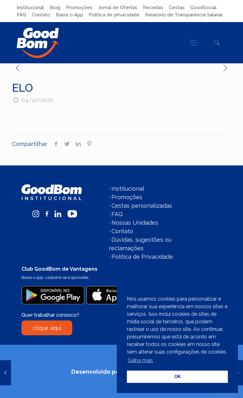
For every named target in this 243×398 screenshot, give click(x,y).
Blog (55, 7)
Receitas (153, 7)
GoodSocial (203, 7)
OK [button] (177, 376)
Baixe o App (69, 15)
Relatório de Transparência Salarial (183, 15)
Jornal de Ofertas (117, 7)
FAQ (21, 15)
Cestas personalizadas (141, 205)
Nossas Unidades (134, 222)
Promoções (79, 7)
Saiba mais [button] (140, 360)
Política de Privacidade (142, 256)
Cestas (177, 7)
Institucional (30, 7)
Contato (41, 15)
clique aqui (47, 328)
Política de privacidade (114, 15)
